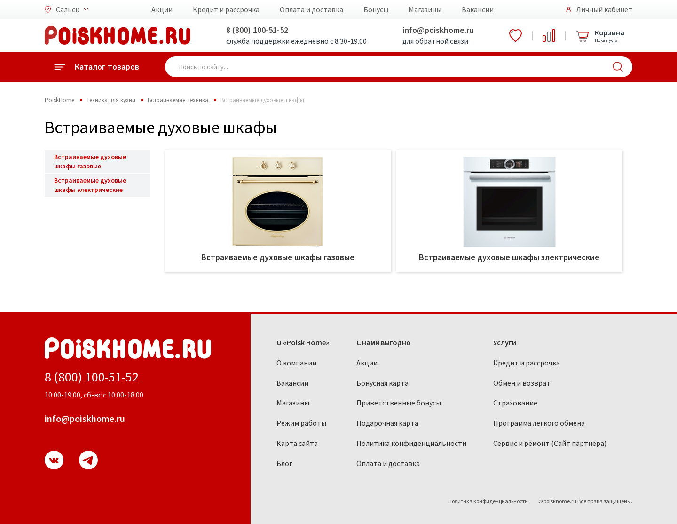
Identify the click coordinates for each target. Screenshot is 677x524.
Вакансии (478, 9)
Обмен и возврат (522, 383)
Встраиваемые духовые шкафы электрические (90, 185)
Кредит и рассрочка (226, 9)
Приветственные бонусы (398, 402)
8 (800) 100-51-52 (257, 29)
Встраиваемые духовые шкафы (262, 100)
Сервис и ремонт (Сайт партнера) (549, 443)
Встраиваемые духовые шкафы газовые (90, 161)
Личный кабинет (604, 9)
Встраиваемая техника (178, 100)
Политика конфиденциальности (411, 443)
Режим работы (301, 423)
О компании (296, 362)
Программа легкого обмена (539, 423)
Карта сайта (297, 443)
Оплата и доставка (311, 9)
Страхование (515, 402)
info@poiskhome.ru (437, 29)
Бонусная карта (382, 383)
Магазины (425, 9)
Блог (284, 463)
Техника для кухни (111, 100)
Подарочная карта (387, 423)
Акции (162, 9)
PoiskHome (59, 100)
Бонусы (375, 9)
